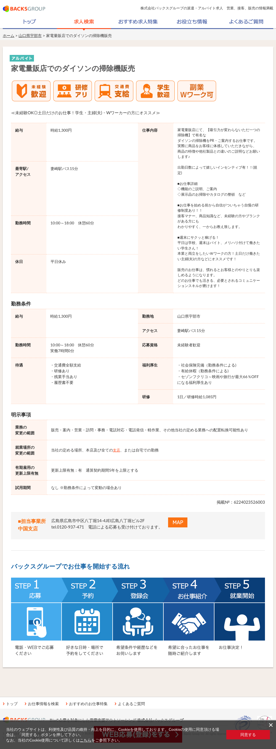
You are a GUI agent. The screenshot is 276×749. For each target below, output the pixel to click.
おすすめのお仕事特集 (88, 704)
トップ (12, 704)
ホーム (8, 35)
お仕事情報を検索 (43, 704)
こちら (85, 740)
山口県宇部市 (30, 35)
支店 (116, 450)
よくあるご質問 (131, 704)
